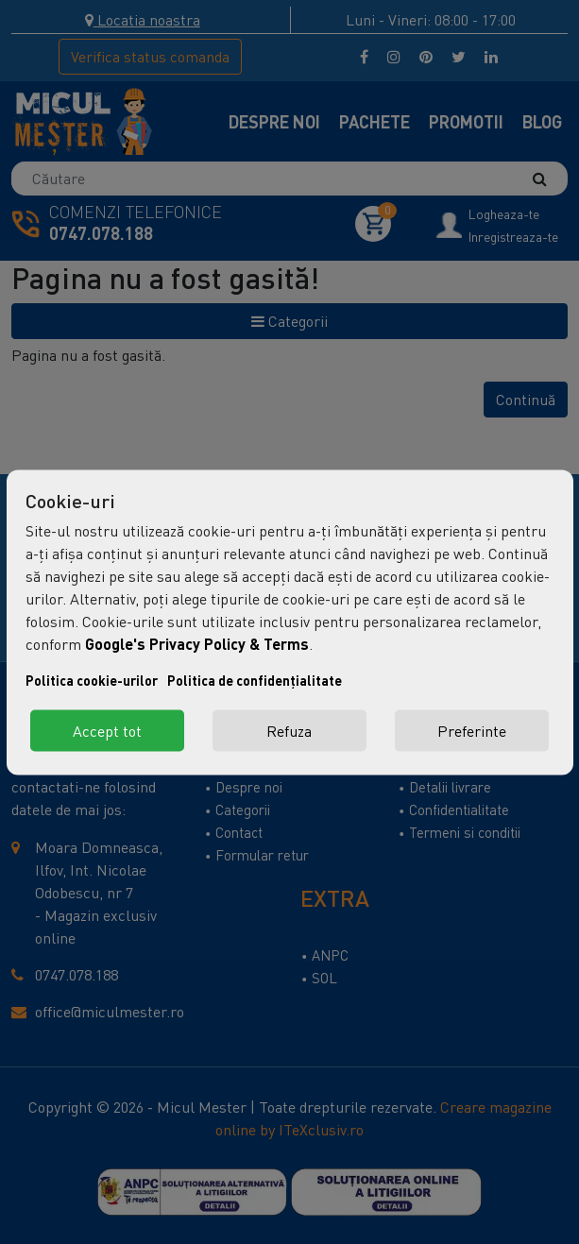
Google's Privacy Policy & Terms (197, 643)
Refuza (289, 730)
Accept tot (107, 730)
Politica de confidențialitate (254, 680)
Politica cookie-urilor (92, 680)
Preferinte (471, 730)
